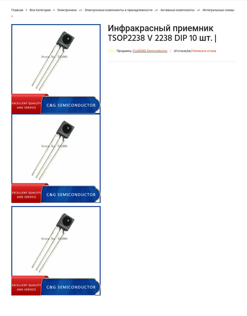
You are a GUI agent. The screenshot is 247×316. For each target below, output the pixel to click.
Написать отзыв (204, 51)
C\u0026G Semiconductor (150, 51)
